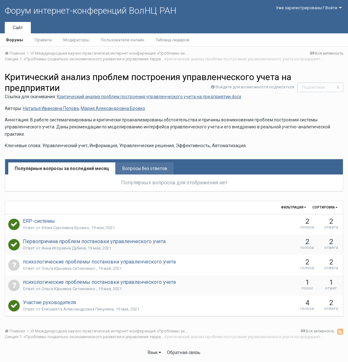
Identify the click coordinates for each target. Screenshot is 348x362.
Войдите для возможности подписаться (254, 87)
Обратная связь (184, 352)
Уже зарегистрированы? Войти (309, 7)
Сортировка (325, 207)
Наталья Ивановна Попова (51, 108)
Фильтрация (293, 207)
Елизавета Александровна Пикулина (78, 309)
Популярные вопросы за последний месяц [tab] (62, 168)
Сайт (18, 27)
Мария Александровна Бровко (113, 108)
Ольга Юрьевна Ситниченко (69, 268)
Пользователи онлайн (122, 40)
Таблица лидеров (172, 40)
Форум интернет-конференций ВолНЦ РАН (90, 10)
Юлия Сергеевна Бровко (65, 227)
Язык (154, 352)
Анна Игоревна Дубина (64, 248)
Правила (43, 40)
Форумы (14, 40)
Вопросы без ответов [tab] (144, 168)
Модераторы (76, 40)
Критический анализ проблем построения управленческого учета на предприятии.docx (149, 96)
